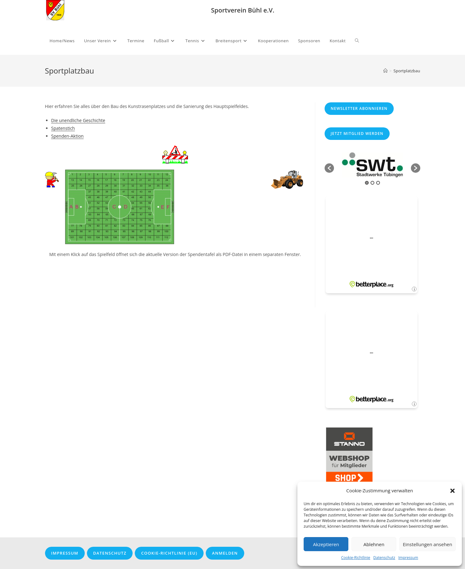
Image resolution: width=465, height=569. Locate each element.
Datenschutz (384, 557)
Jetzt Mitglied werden (357, 133)
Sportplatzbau (406, 71)
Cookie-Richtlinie (355, 557)
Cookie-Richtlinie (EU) (169, 553)
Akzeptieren (326, 544)
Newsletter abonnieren (359, 108)
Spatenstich (63, 128)
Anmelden (225, 553)
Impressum (408, 557)
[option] (372, 164)
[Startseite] (385, 71)
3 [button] (378, 183)
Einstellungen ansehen (427, 544)
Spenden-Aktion (67, 136)
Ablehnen (373, 544)
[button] (452, 491)
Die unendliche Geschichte (78, 120)
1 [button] (367, 183)
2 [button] (372, 183)
